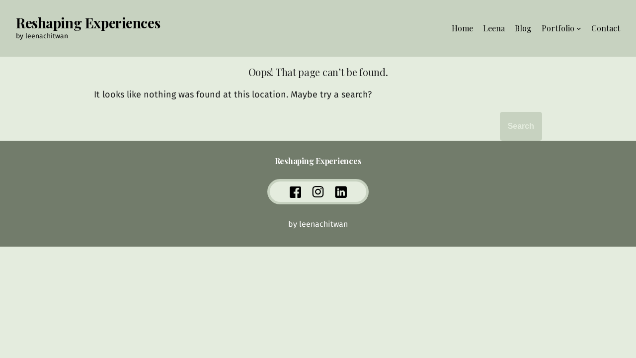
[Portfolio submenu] (578, 28)
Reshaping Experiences (88, 22)
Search (521, 126)
